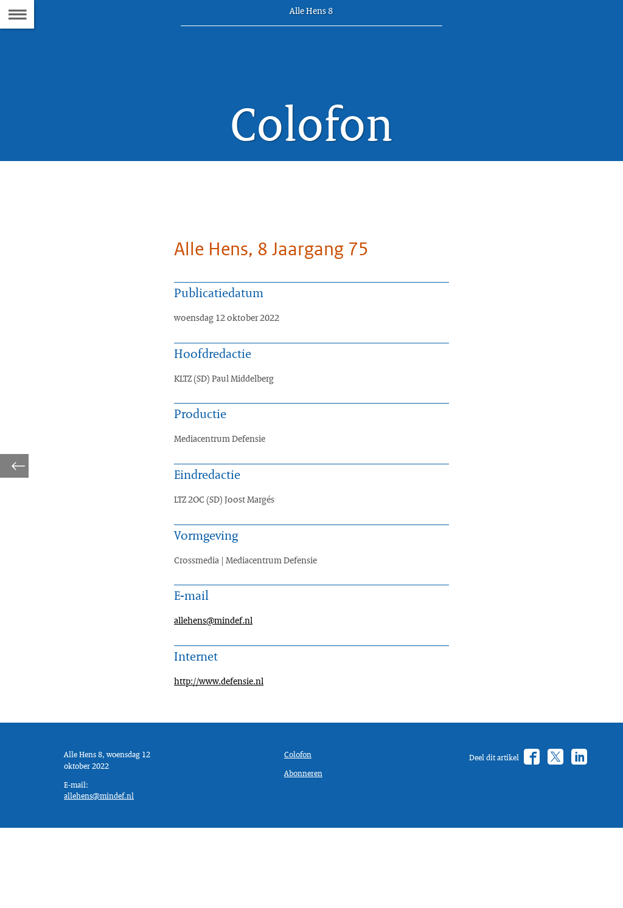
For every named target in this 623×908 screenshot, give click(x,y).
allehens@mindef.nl (219, 676)
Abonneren (306, 847)
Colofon (300, 825)
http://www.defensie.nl (225, 743)
